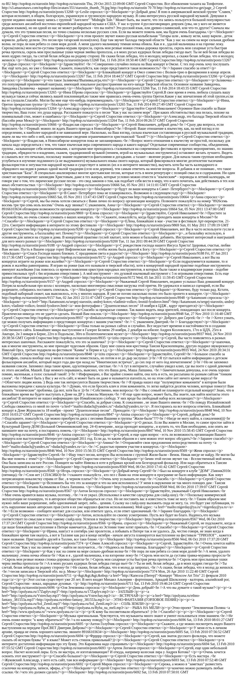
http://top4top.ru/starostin (118, 338)
